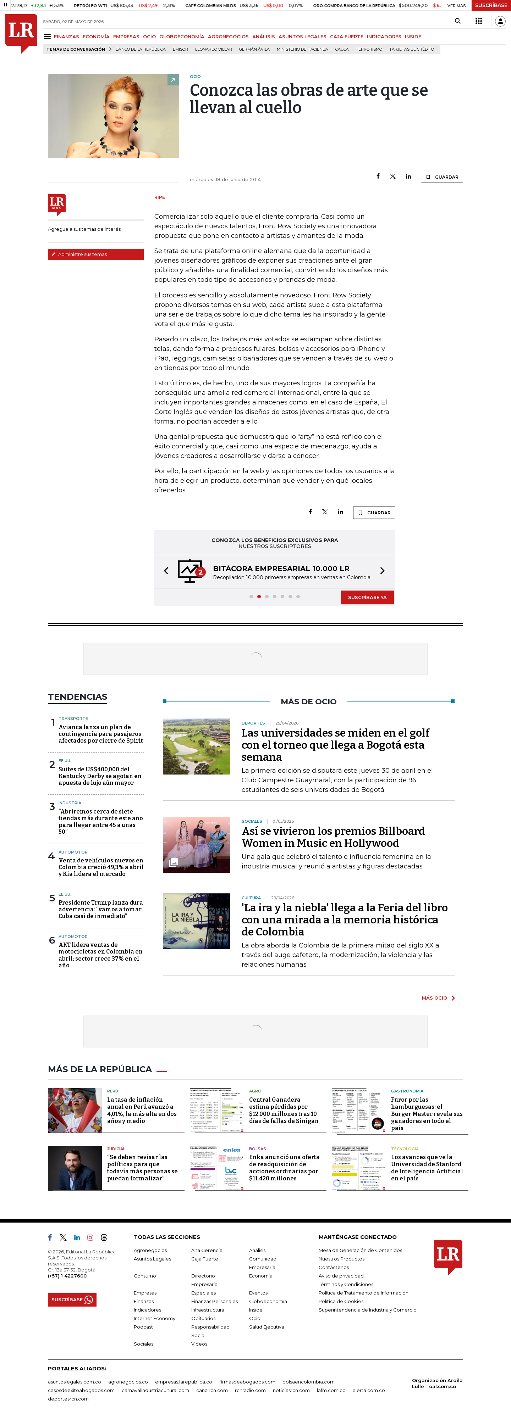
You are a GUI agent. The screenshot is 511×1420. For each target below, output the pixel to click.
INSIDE (413, 36)
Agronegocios (150, 1250)
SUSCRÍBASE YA (367, 597)
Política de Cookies (341, 1301)
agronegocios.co (128, 1382)
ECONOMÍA (96, 36)
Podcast (143, 1327)
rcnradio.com (250, 1390)
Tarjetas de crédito (411, 49)
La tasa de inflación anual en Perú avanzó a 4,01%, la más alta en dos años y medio (142, 1110)
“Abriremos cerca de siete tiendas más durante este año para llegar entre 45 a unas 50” (101, 821)
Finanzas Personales (214, 1301)
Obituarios (203, 1318)
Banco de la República (141, 49)
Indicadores (147, 1310)
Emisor (180, 49)
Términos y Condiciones (346, 1284)
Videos (199, 1344)
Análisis (257, 1250)
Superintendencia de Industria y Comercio (368, 1310)
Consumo (145, 1276)
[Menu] (48, 36)
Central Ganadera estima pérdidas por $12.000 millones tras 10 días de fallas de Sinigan (284, 1110)
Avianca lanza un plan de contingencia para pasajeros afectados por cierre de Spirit (101, 734)
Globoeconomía (268, 1301)
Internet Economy (154, 1318)
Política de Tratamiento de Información (363, 1293)
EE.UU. (65, 760)
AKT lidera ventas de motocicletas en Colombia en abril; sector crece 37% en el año (101, 955)
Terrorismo (369, 49)
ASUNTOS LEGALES (302, 36)
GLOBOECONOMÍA (181, 36)
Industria (70, 802)
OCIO (149, 36)
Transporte (73, 718)
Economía (261, 1276)
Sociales (143, 1344)
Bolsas (257, 1148)
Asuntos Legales (152, 1259)
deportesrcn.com (68, 1399)
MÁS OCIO (434, 998)
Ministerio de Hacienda (302, 49)
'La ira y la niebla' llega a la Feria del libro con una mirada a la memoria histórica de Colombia (345, 919)
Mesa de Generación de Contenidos (360, 1250)
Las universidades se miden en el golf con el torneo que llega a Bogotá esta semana (335, 745)
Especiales (203, 1293)
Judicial (116, 1148)
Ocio (254, 1318)
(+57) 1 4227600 (67, 1276)
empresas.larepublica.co (183, 1382)
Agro (255, 1091)
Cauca (342, 49)
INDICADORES (384, 36)
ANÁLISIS (263, 36)
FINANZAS (66, 36)
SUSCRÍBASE (491, 5)
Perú (112, 1091)
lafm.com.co (331, 1390)
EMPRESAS (126, 36)
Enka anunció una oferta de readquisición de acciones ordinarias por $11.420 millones (284, 1168)
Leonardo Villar (213, 49)
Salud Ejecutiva (266, 1327)
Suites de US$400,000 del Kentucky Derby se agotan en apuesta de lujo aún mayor (100, 776)
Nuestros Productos (341, 1259)
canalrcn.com (212, 1390)
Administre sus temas (79, 254)
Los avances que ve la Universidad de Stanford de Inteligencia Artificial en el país (427, 1168)
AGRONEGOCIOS (228, 36)
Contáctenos (334, 1267)
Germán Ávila (254, 49)
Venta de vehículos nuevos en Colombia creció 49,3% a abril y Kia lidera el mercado (101, 867)
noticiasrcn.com (291, 1390)
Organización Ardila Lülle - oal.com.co (437, 1383)
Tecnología (405, 1148)
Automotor (73, 852)
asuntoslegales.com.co (74, 1382)
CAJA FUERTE (346, 36)
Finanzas (144, 1301)
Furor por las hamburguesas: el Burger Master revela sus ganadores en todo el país (427, 1113)
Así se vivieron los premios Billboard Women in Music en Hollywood (333, 837)
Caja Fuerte (204, 1259)
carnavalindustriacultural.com (155, 1390)
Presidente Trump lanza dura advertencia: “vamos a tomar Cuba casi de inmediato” (101, 909)
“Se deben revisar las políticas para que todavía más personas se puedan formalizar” (142, 1168)
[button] (164, 571)
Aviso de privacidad (341, 1276)
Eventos (258, 1293)
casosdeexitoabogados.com (81, 1390)
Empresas (145, 1293)
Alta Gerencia (206, 1250)
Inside (256, 1310)
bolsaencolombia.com (308, 1382)
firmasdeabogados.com (247, 1382)
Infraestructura (207, 1310)
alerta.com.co (369, 1390)
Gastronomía (407, 1091)
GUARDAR (441, 177)
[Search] (457, 21)
